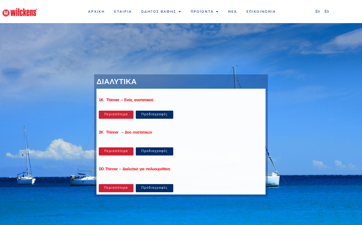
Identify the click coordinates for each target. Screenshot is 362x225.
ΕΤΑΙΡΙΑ (123, 11)
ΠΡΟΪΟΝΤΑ (205, 12)
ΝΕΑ (232, 11)
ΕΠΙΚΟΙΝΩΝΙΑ (261, 11)
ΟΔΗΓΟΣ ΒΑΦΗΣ (161, 12)
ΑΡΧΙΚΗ (96, 11)
